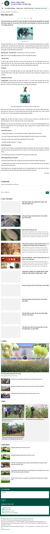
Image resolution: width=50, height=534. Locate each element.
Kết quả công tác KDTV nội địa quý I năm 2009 (35, 285)
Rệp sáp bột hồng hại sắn (29, 230)
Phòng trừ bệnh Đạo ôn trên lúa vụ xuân (20, 447)
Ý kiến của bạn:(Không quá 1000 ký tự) (10, 184)
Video (4, 341)
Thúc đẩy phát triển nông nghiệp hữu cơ (35, 419)
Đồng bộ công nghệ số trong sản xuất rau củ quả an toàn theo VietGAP (27, 386)
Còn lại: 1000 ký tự (5, 192)
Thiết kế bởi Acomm (5, 529)
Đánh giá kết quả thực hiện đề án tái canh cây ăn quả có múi (25, 393)
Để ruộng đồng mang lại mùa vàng (11, 373)
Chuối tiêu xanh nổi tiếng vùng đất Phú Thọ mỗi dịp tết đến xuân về (26, 379)
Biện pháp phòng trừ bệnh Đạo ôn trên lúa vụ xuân (23, 455)
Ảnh (3, 401)
